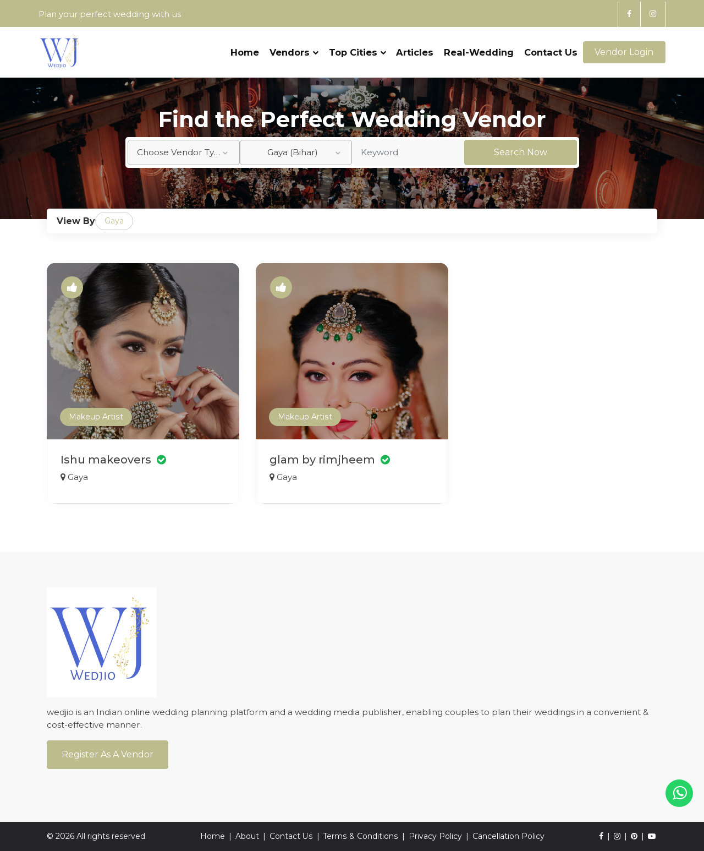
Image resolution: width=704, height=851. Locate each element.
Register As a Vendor (107, 754)
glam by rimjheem (330, 459)
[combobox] (184, 152)
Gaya (114, 221)
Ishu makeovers (114, 459)
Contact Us (551, 47)
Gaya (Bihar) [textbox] (292, 152)
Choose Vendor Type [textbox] (181, 152)
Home (244, 47)
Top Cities (357, 47)
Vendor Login (624, 48)
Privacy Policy (434, 836)
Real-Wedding (479, 47)
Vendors (294, 47)
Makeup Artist (96, 417)
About (248, 836)
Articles (414, 47)
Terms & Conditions (360, 836)
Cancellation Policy (508, 836)
